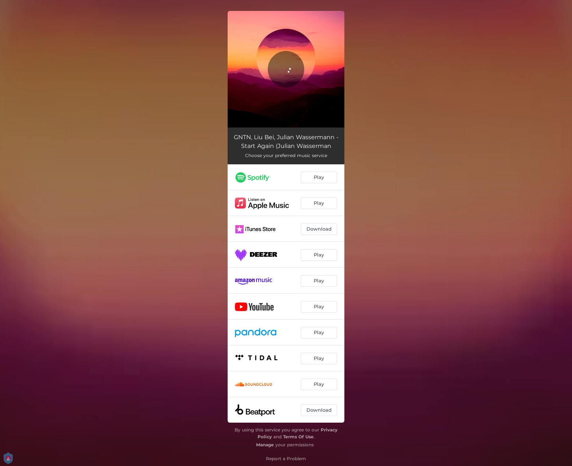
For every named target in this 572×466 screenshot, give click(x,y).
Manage (265, 444)
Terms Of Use (298, 436)
